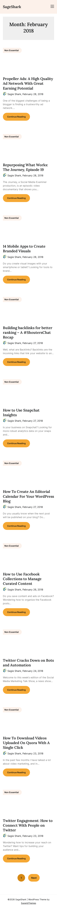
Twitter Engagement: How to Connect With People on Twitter (28, 825)
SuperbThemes (28, 903)
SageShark (12, 6)
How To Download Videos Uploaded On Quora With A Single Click (26, 743)
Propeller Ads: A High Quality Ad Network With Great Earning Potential (28, 83)
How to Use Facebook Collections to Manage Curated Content (22, 579)
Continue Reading (16, 116)
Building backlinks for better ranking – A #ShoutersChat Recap (27, 332)
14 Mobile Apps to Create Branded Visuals (24, 248)
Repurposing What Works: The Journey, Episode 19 (25, 167)
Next (34, 877)
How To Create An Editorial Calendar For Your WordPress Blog (28, 496)
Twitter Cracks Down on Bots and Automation (28, 662)
